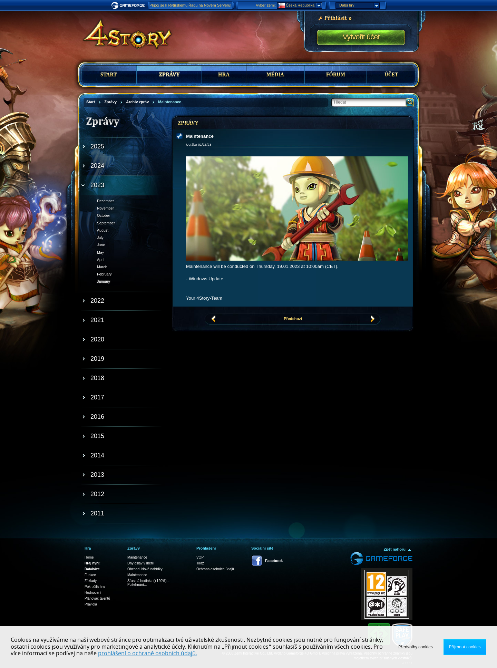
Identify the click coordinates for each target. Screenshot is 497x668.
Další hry (359, 5)
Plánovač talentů (97, 598)
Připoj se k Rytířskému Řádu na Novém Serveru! (190, 5)
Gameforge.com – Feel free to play (129, 5)
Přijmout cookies (465, 647)
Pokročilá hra (95, 587)
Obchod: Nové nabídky (145, 569)
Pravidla (91, 604)
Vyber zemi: (266, 5)
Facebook (274, 561)
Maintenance (137, 557)
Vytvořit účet (360, 36)
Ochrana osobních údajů (215, 569)
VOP (200, 557)
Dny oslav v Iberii (140, 563)
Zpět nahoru (394, 549)
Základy (91, 581)
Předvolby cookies (415, 647)
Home (89, 557)
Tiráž (200, 563)
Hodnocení (93, 592)
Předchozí (293, 319)
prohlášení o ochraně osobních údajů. (147, 653)
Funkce (90, 575)
